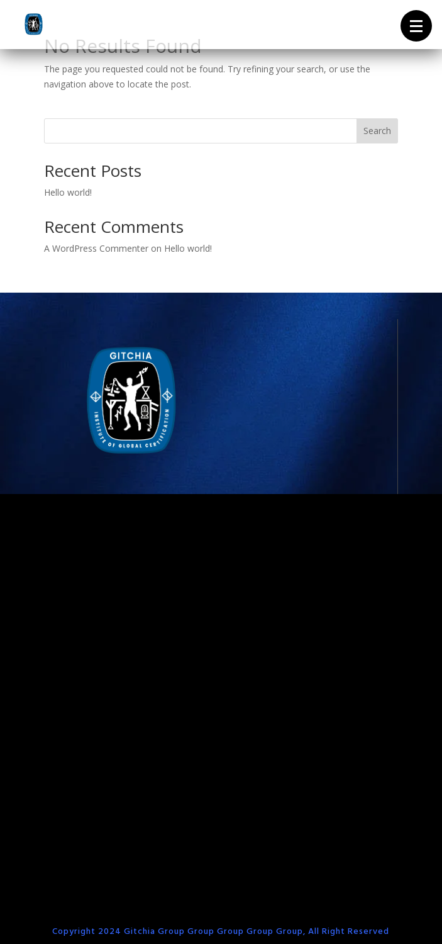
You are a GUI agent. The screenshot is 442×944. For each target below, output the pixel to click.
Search (377, 131)
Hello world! (68, 192)
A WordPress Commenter (96, 248)
